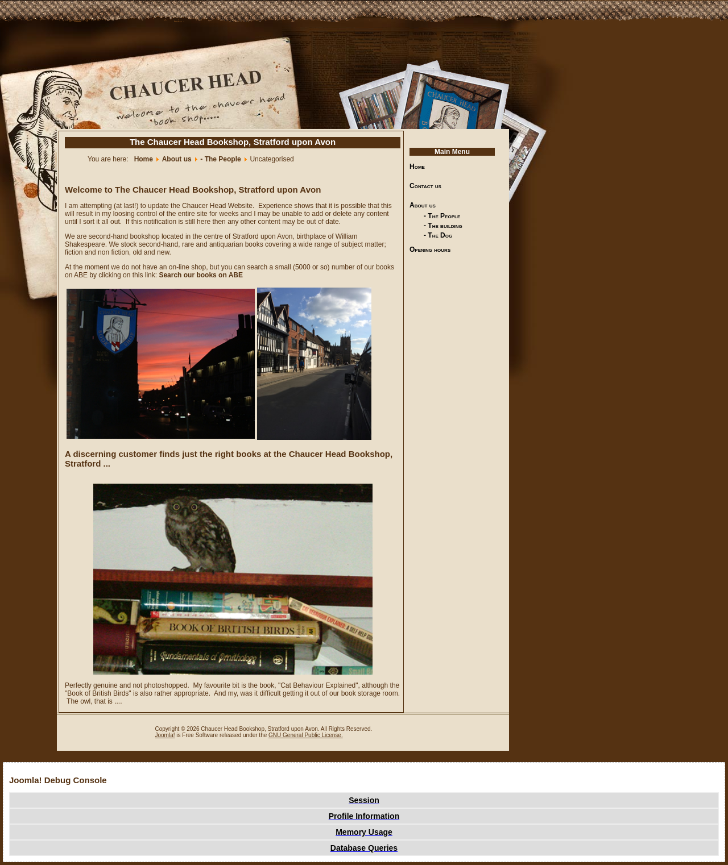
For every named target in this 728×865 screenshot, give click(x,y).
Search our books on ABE (201, 275)
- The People (442, 216)
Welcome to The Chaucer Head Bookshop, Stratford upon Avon (193, 189)
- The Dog (438, 235)
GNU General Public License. (305, 735)
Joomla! (165, 735)
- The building (443, 226)
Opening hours (430, 249)
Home (417, 166)
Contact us (425, 186)
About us (423, 205)
